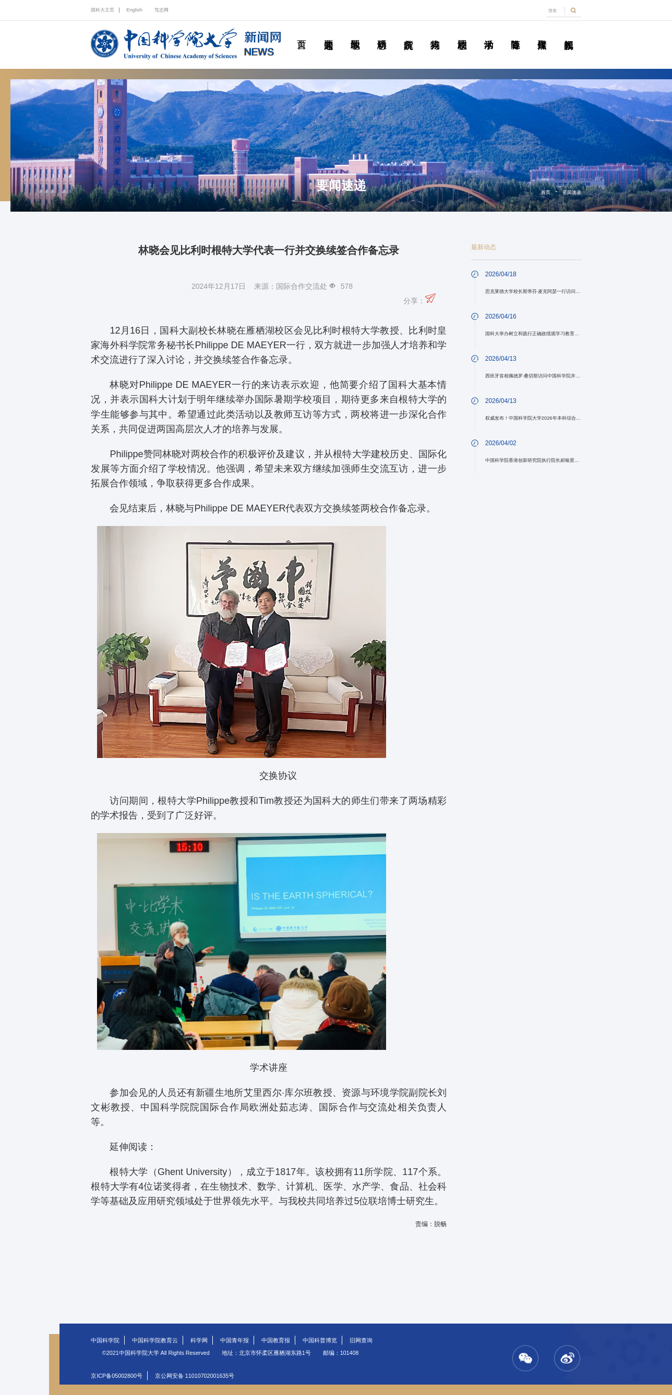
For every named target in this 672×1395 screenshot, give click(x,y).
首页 (301, 33)
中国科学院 (105, 1340)
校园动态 (461, 33)
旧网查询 (361, 1340)
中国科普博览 (320, 1340)
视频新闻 (568, 33)
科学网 (199, 1340)
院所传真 (408, 33)
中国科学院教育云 (155, 1340)
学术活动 (488, 33)
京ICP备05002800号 (116, 1376)
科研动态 (381, 33)
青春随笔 (514, 33)
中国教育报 (275, 1340)
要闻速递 (328, 33)
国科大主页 (102, 10)
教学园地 (354, 33)
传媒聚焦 (542, 33)
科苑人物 (435, 33)
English (134, 10)
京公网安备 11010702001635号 (194, 1376)
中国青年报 (234, 1340)
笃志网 (161, 10)
